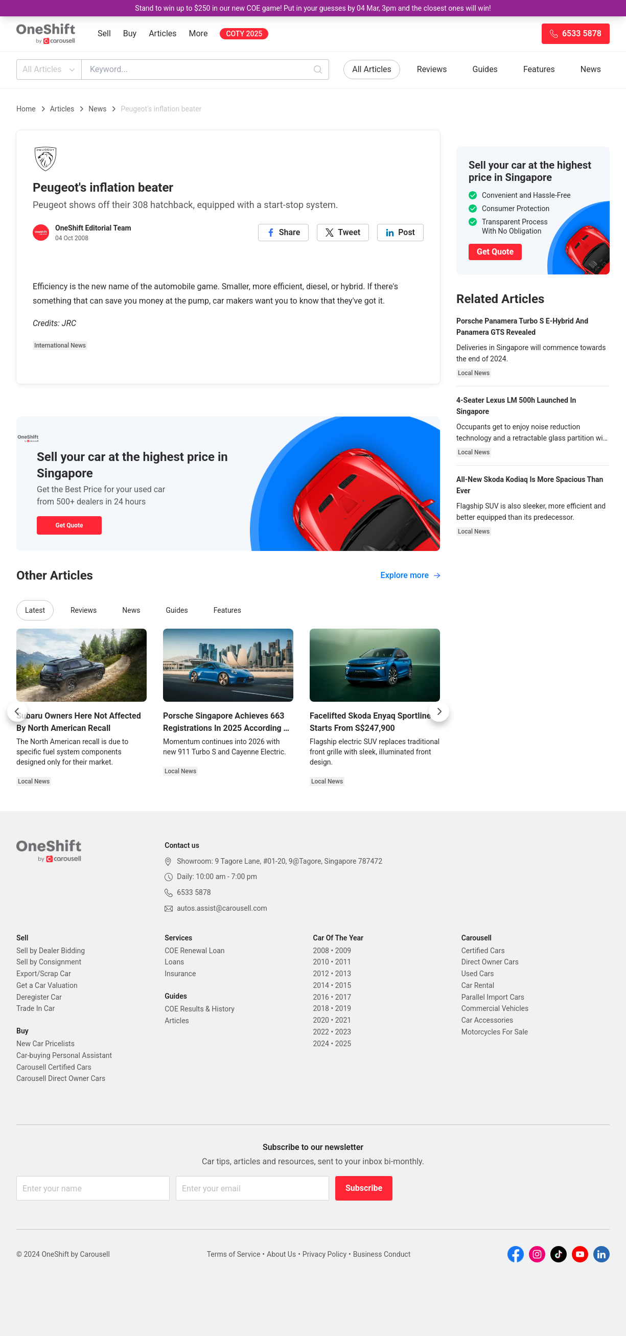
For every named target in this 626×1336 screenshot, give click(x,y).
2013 (343, 974)
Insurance (180, 974)
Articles (162, 33)
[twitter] (343, 232)
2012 (321, 974)
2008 (321, 951)
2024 (321, 1044)
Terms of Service (234, 1254)
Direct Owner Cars (490, 962)
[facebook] (283, 232)
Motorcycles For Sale (494, 1032)
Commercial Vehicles (494, 1008)
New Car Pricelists (45, 1044)
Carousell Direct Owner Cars (60, 1078)
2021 (343, 1020)
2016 (321, 997)
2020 (321, 1020)
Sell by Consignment (48, 962)
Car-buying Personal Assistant (64, 1055)
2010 (321, 962)
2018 (321, 1008)
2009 (343, 951)
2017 (343, 997)
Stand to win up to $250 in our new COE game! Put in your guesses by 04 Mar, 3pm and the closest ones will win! (313, 8)
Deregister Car (39, 997)
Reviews (432, 69)
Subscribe (363, 1188)
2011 (343, 962)
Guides (485, 69)
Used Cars (477, 974)
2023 (343, 1032)
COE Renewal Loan (194, 951)
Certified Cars (483, 951)
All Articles (49, 69)
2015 (343, 985)
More (198, 33)
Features (539, 69)
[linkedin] (400, 232)
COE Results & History (200, 1009)
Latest (35, 610)
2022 (321, 1032)
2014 (321, 985)
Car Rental (477, 985)
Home (26, 109)
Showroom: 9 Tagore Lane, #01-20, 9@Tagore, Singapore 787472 (279, 861)
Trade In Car (35, 1008)
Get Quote (69, 525)
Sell (104, 33)
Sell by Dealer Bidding (50, 951)
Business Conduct (382, 1254)
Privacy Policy (324, 1254)
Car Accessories (487, 1020)
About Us (281, 1254)
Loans (174, 962)
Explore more (410, 575)
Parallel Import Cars (492, 997)
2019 (343, 1008)
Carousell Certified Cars (53, 1067)
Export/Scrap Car (43, 974)
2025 (343, 1044)
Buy (129, 33)
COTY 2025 (244, 34)
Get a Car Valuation (47, 985)
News (591, 69)
